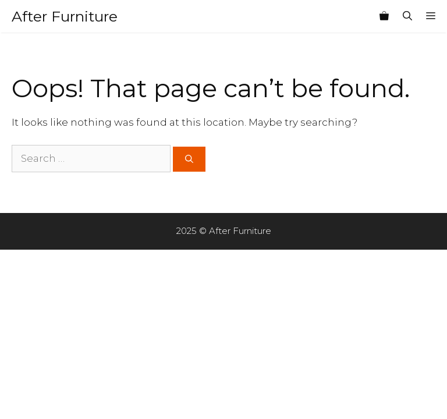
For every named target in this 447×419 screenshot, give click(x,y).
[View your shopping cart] (384, 16)
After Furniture (65, 16)
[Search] (189, 159)
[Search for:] (91, 159)
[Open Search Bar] (407, 16)
